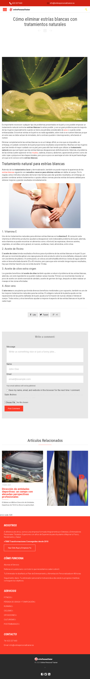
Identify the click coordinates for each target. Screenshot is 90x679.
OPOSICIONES (10, 615)
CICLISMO (8, 611)
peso (65, 130)
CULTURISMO (10, 620)
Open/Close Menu (5, 9)
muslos (35, 153)
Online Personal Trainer (48, 662)
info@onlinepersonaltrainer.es (61, 3)
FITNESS (8, 597)
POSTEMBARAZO (12, 624)
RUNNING (8, 606)
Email (9, 374)
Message (11, 346)
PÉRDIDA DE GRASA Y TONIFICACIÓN (19, 602)
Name (9, 364)
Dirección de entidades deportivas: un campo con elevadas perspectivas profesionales (17, 492)
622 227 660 (15, 3)
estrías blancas (8, 172)
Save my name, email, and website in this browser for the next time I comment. (43, 390)
